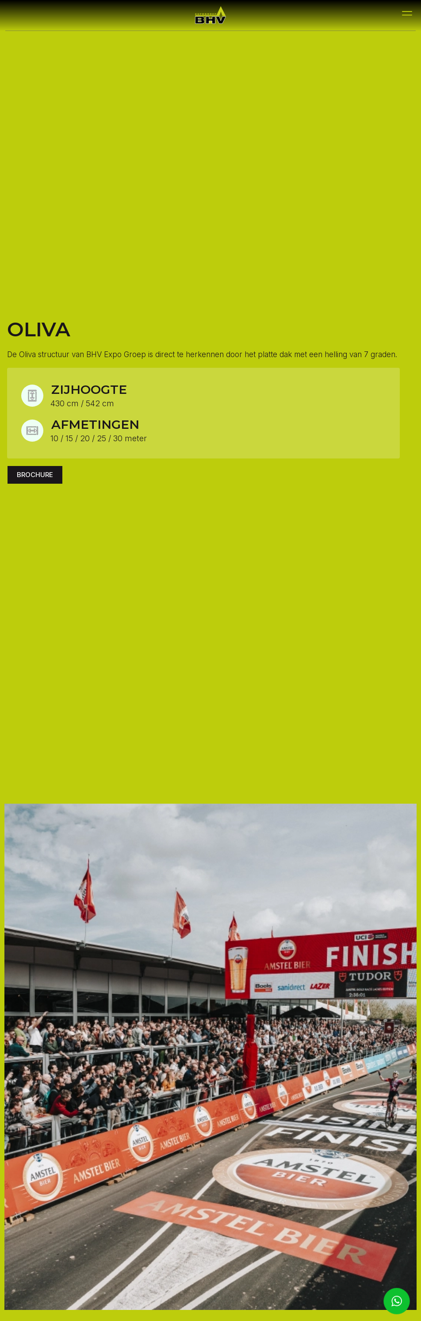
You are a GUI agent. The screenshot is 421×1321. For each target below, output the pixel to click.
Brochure (35, 474)
